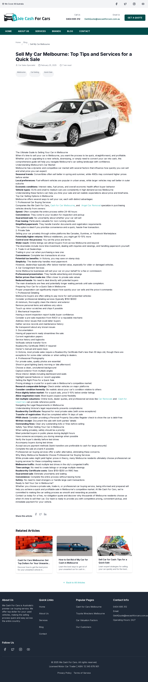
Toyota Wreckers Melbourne (90, 613)
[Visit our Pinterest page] (134, 4)
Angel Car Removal (91, 205)
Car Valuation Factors (87, 620)
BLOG (70, 31)
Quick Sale (48, 72)
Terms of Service (82, 673)
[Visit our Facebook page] (116, 4)
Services (43, 620)
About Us (44, 613)
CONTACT (84, 31)
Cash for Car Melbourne (62, 205)
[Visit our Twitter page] (125, 4)
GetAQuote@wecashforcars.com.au (102, 19)
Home (18, 42)
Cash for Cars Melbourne (88, 606)
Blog (25, 42)
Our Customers (83, 627)
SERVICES (40, 31)
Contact (43, 633)
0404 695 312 (73, 19)
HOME (8, 31)
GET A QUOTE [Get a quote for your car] (135, 17)
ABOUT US (23, 31)
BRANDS (56, 31)
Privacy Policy (64, 673)
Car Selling (35, 72)
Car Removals (105, 399)
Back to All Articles (74, 582)
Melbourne (21, 72)
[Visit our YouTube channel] (143, 4)
